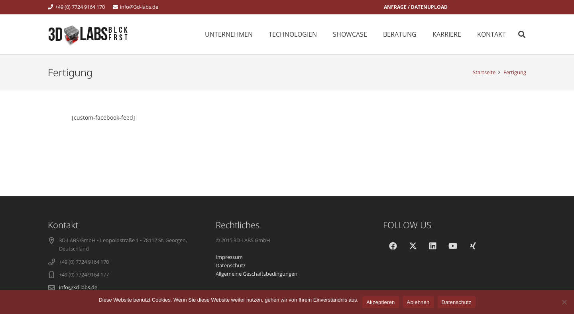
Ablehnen (418, 302)
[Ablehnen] (564, 302)
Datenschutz (457, 302)
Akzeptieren (380, 302)
